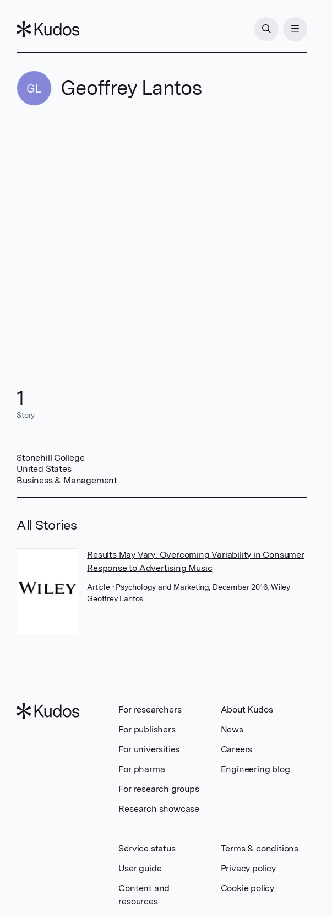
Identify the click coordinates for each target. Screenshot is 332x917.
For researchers (149, 709)
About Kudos (247, 709)
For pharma (141, 769)
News (232, 729)
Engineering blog (255, 769)
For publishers (146, 729)
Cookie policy (247, 888)
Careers (237, 749)
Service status (146, 848)
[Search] (266, 29)
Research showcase (158, 808)
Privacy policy (248, 868)
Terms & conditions (259, 848)
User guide (139, 868)
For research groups (158, 789)
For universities (148, 749)
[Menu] (295, 29)
